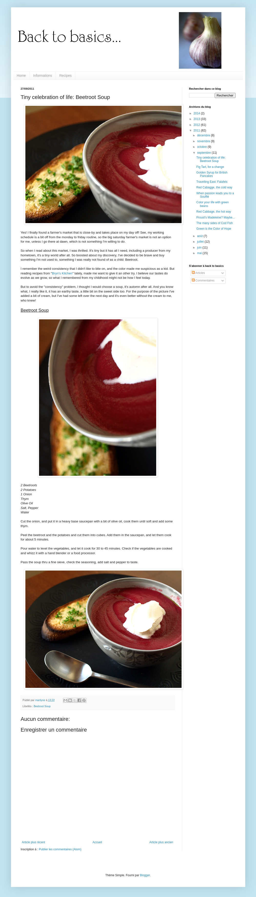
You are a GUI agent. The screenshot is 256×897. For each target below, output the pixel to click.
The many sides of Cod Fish (214, 223)
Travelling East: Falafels (211, 182)
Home (21, 75)
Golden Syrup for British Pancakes (211, 174)
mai (200, 253)
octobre (202, 147)
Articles (198, 273)
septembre (204, 152)
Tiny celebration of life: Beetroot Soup (210, 159)
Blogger (145, 875)
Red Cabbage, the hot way (213, 211)
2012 (197, 125)
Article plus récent (33, 842)
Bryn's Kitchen (62, 273)
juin (199, 247)
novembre (204, 141)
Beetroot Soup (42, 706)
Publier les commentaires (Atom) (60, 849)
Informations (42, 75)
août (200, 236)
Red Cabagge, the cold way (214, 187)
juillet (201, 241)
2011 (197, 130)
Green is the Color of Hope (213, 228)
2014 (197, 113)
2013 (197, 119)
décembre (204, 135)
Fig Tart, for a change (210, 167)
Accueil (97, 842)
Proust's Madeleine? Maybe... (215, 217)
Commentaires (203, 280)
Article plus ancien (161, 842)
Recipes (65, 75)
